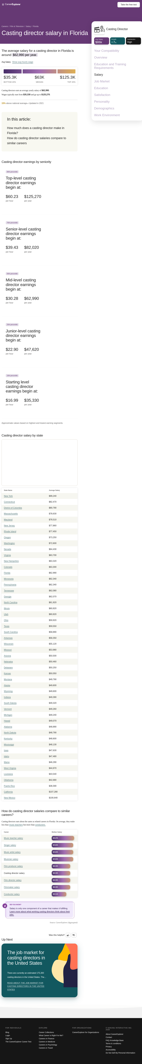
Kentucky (8, 738)
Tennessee (9, 590)
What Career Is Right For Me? (51, 1035)
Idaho (6, 756)
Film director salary (12, 880)
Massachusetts (11, 514)
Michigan (8, 715)
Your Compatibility (106, 50)
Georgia (7, 596)
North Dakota (10, 732)
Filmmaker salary (12, 887)
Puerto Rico (9, 786)
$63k (39, 79)
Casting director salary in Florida (45, 32)
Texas (6, 626)
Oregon (7, 537)
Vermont (8, 709)
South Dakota (10, 703)
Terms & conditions (113, 1043)
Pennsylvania (10, 585)
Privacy (109, 1047)
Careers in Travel (46, 1048)
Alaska (7, 685)
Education (101, 88)
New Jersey (9, 525)
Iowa (6, 750)
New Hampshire (11, 561)
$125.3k (67, 79)
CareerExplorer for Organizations (85, 1032)
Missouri (8, 650)
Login (7, 1035)
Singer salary (10, 845)
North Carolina (10, 602)
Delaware (8, 667)
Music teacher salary (13, 838)
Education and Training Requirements (110, 66)
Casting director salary (14, 873)
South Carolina (11, 632)
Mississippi (9, 744)
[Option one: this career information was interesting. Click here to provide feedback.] (68, 935)
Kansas (7, 673)
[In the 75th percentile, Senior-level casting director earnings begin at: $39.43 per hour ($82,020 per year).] (40, 240)
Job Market (102, 81)
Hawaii (7, 721)
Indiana (7, 697)
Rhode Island (10, 531)
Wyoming (8, 691)
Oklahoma (8, 780)
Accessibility (111, 1050)
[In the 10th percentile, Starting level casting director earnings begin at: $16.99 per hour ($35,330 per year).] (40, 393)
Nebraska (8, 661)
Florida (7, 573)
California (8, 792)
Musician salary (11, 859)
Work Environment (107, 115)
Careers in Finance (46, 1039)
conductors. (40, 825)
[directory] (40, 131)
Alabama (8, 727)
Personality (102, 101)
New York (8, 496)
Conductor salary (12, 894)
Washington (9, 543)
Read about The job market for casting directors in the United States (25, 986)
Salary (98, 74)
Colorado (8, 567)
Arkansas (8, 638)
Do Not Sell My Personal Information (120, 1053)
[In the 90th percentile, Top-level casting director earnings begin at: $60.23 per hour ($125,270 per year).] (40, 189)
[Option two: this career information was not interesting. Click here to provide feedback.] (74, 935)
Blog (7, 1032)
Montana (8, 679)
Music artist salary (12, 852)
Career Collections (46, 1032)
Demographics (104, 108)
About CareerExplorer (114, 1034)
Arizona (7, 656)
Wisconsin (8, 644)
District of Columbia (13, 508)
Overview (100, 57)
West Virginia (10, 768)
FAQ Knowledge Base (115, 1040)
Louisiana (8, 774)
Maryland (8, 520)
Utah (6, 614)
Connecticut (9, 502)
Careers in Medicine (47, 1042)
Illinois (7, 608)
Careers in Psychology (48, 1045)
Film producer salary (13, 866)
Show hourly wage (22, 62)
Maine (7, 762)
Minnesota (9, 579)
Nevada (7, 549)
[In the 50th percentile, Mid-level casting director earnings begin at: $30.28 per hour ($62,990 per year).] (40, 291)
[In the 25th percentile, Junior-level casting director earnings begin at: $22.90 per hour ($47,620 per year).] (40, 342)
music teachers (16, 825)
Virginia (7, 555)
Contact (109, 1037)
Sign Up (8, 1039)
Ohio (6, 620)
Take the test (129, 4)
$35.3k (10, 79)
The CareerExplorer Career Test (18, 1042)
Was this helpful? (57, 935)
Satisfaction (102, 95)
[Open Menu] (59, 5)
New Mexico (9, 798)
